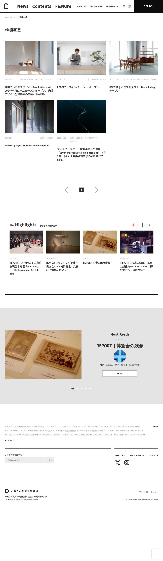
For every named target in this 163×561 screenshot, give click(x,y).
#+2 (101, 454)
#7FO (16, 462)
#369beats (120, 458)
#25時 (100, 458)
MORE (120, 373)
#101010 (125, 454)
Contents (41, 6)
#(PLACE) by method (22, 454)
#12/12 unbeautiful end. (16, 458)
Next (150, 225)
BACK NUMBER (96, 6)
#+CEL (106, 454)
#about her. (68, 462)
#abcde (38, 462)
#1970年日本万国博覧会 (66, 458)
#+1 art (87, 454)
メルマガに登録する (13, 482)
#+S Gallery (115, 454)
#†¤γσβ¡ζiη (72, 454)
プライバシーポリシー (148, 519)
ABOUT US (81, 6)
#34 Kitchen (109, 458)
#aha (127, 462)
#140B (30, 458)
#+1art (95, 454)
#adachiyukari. (106, 462)
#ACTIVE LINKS (92, 462)
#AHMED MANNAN (138, 462)
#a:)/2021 (30, 462)
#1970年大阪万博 (47, 458)
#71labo (8, 462)
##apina (63, 454)
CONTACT (153, 482)
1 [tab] (133, 225)
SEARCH (148, 6)
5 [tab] (90, 415)
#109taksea (135, 454)
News (22, 6)
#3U (128, 458)
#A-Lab (22, 462)
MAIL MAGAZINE (113, 6)
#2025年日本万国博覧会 (87, 458)
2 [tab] (138, 225)
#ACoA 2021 (80, 462)
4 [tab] (86, 415)
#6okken (139, 458)
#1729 (36, 458)
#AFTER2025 (119, 462)
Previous (145, 225)
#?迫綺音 (8, 454)
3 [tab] (81, 415)
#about (57, 462)
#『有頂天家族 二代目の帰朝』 (45, 454)
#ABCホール (48, 462)
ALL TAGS (66, 6)
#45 (132, 458)
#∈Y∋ (80, 454)
